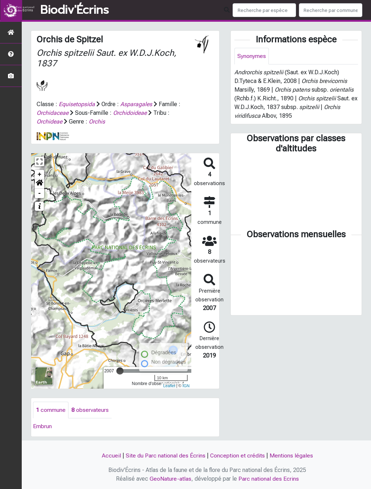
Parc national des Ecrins (268, 478)
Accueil (111, 455)
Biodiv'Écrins (74, 10)
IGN (186, 386)
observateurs (90, 409)
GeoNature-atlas (170, 478)
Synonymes (251, 56)
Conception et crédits (237, 455)
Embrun (42, 426)
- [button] (40, 193)
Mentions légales (291, 455)
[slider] (120, 371)
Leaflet (169, 386)
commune (51, 409)
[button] (39, 184)
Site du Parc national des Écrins (165, 455)
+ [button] (40, 174)
